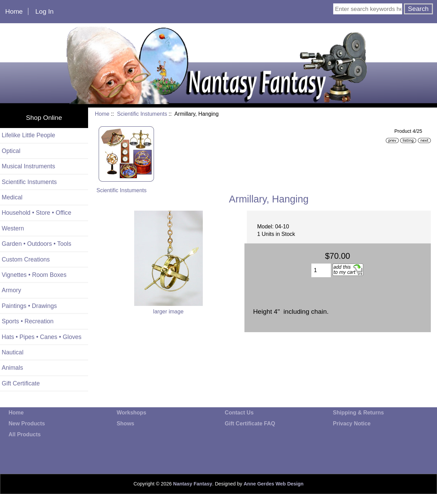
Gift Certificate (21, 383)
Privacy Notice (351, 423)
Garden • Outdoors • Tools (36, 243)
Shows (126, 423)
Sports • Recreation (28, 321)
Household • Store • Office (36, 212)
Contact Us (239, 412)
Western (13, 228)
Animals (12, 367)
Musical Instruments (28, 166)
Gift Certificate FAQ (250, 423)
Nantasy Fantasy (192, 483)
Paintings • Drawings (29, 305)
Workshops (131, 412)
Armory (11, 290)
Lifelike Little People (28, 135)
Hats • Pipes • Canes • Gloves (42, 337)
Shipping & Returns (358, 412)
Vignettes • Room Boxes (34, 274)
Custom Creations (26, 259)
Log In (45, 11)
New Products (27, 423)
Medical (12, 197)
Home (14, 11)
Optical (11, 150)
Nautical (13, 352)
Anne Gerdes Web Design (273, 483)
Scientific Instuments (142, 114)
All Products (25, 434)
